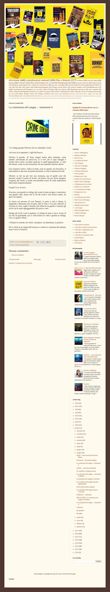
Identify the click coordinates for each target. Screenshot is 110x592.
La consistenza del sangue (83, 189)
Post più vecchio (60, 259)
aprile (79, 517)
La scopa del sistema (90, 309)
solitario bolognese (77, 87)
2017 (77, 530)
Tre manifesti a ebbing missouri (86, 471)
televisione (14, 80)
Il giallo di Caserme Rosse (51, 96)
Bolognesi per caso (33, 89)
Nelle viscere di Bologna (82, 200)
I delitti (85, 96)
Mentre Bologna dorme (26, 94)
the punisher (80, 510)
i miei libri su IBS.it (81, 232)
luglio (79, 446)
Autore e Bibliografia (81, 153)
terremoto (71, 98)
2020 (77, 422)
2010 (77, 552)
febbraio (79, 523)
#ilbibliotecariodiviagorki (20, 85)
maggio (79, 453)
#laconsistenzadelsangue (85, 85)
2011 (76, 549)
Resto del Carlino (31, 98)
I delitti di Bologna (48, 89)
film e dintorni (63, 80)
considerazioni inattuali (37, 80)
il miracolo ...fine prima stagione (86, 460)
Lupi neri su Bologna (57, 85)
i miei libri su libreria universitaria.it (86, 227)
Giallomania (78, 96)
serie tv (55, 98)
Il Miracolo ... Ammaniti (84, 495)
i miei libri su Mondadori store (84, 230)
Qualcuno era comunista (91, 324)
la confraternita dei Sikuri (82, 197)
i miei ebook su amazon (82, 224)
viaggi (77, 98)
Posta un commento (18, 255)
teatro (65, 98)
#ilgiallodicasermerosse (77, 89)
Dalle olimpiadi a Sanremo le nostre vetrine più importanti (92, 339)
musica (11, 83)
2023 (77, 412)
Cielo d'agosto (79, 163)
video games (26, 87)
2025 (77, 406)
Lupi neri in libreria (90, 281)
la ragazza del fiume (92, 94)
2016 (77, 534)
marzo (79, 520)
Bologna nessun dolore (59, 87)
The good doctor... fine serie (92, 295)
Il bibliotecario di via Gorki (83, 184)
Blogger (73, 574)
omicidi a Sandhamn (90, 370)
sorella (60, 98)
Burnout (77, 195)
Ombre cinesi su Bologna (82, 181)
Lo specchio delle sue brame (18, 98)
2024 (77, 409)
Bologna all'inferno (80, 155)
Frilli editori (78, 243)
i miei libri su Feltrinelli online (84, 235)
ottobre (79, 437)
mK (50, 98)
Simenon (62, 96)
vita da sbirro (93, 80)
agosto (79, 443)
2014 (77, 540)
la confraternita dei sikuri (66, 91)
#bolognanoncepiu (65, 83)
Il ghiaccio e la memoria (95, 96)
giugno (79, 449)
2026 (77, 403)
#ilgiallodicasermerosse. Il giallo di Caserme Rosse (39, 91)
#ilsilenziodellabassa (14, 96)
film (16, 87)
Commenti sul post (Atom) (24, 263)
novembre (80, 434)
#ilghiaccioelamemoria (16, 89)
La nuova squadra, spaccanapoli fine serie (91, 253)
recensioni (71, 85)
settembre (80, 440)
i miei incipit (26, 96)
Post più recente (14, 259)
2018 (77, 428)
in (37, 98)
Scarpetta (86, 384)
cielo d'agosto (62, 89)
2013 (77, 543)
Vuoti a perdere (79, 173)
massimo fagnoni (27, 10)
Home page (37, 259)
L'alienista (79, 507)
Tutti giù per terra (80, 202)
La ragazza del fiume (81, 160)
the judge (79, 513)
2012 (77, 546)
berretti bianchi (96, 83)
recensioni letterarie (82, 83)
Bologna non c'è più (81, 176)
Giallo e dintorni (14, 91)
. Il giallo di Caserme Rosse (39, 85)
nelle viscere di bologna (85, 91)
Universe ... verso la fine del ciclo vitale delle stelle (92, 356)
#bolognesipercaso (92, 87)
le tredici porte (43, 98)
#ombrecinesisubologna (41, 87)
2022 (77, 416)
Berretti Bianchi (79, 215)
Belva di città (79, 158)
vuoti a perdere (93, 89)
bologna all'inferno (44, 94)
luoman (60, 574)
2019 (77, 425)
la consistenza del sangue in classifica (88, 479)
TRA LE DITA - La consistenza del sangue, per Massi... (87, 498)
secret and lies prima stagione (85, 487)
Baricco (41, 96)
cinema (81, 94)
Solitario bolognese (81, 168)
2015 (77, 537)
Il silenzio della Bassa (26, 83)
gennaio (79, 527)
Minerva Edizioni (80, 240)
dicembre (80, 431)
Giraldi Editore (79, 238)
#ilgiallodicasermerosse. (69, 94)
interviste (34, 96)
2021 (77, 419)
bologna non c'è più (46, 83)
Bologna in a (70, 96)
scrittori (80, 80)
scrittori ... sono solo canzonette (86, 468)
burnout (57, 94)
